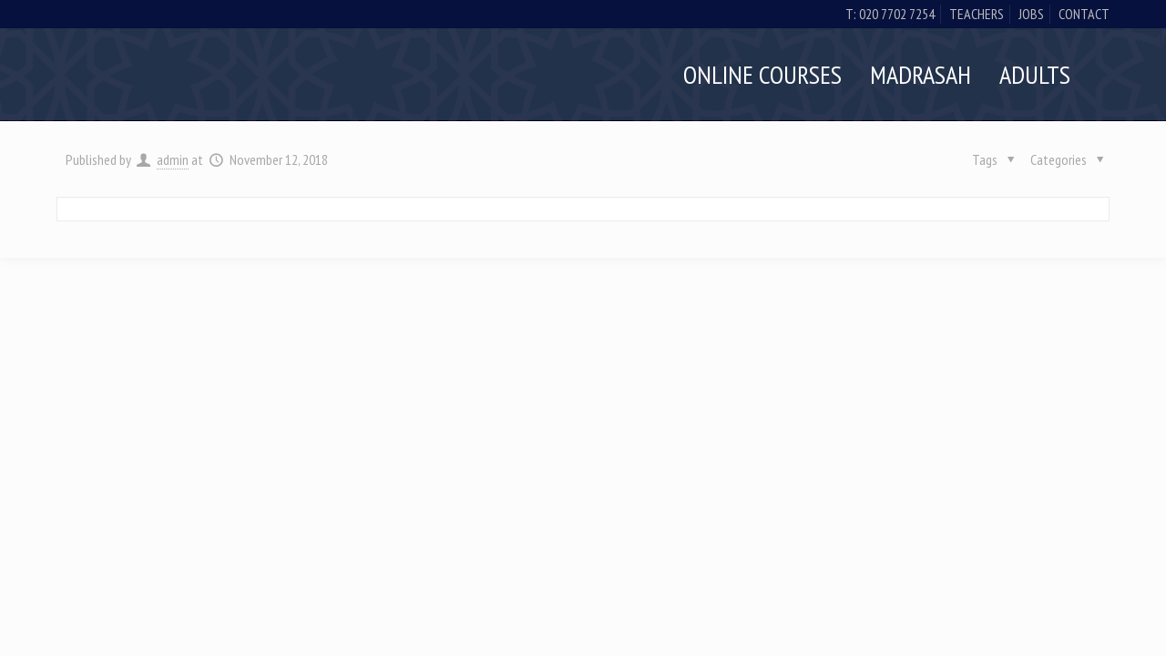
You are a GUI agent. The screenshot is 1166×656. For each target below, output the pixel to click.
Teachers (976, 14)
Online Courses (762, 74)
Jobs (1031, 14)
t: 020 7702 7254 (890, 14)
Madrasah (920, 74)
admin (173, 159)
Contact (1084, 14)
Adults (1034, 74)
